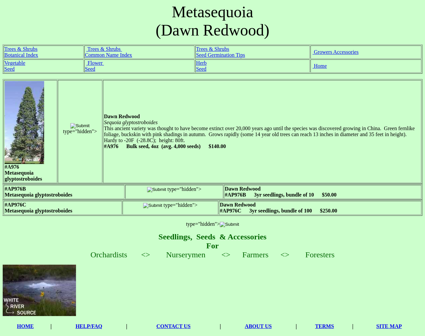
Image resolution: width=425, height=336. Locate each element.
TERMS (324, 326)
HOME (25, 326)
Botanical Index (21, 55)
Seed (9, 69)
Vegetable (14, 63)
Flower (95, 63)
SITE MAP (389, 326)
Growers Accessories (335, 52)
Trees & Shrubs (21, 49)
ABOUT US (258, 326)
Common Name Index (108, 55)
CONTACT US (173, 326)
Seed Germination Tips (220, 55)
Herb (201, 63)
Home (319, 66)
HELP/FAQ (88, 326)
